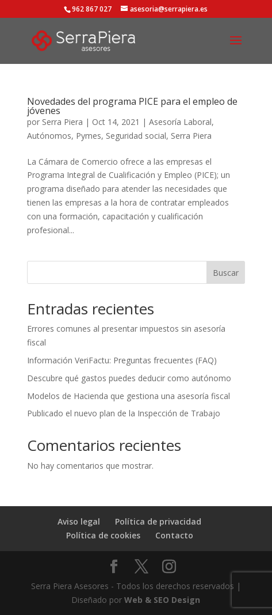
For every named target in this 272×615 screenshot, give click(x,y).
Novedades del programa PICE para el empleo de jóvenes (132, 106)
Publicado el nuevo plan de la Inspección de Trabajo (123, 413)
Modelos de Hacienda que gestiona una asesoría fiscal (128, 395)
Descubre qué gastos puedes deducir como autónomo (129, 378)
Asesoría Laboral (180, 121)
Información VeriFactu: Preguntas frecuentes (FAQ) (122, 360)
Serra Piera (62, 121)
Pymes (88, 135)
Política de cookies (103, 535)
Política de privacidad (158, 521)
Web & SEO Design (162, 599)
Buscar (226, 272)
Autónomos (49, 135)
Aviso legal (79, 521)
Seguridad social (136, 135)
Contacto (174, 535)
